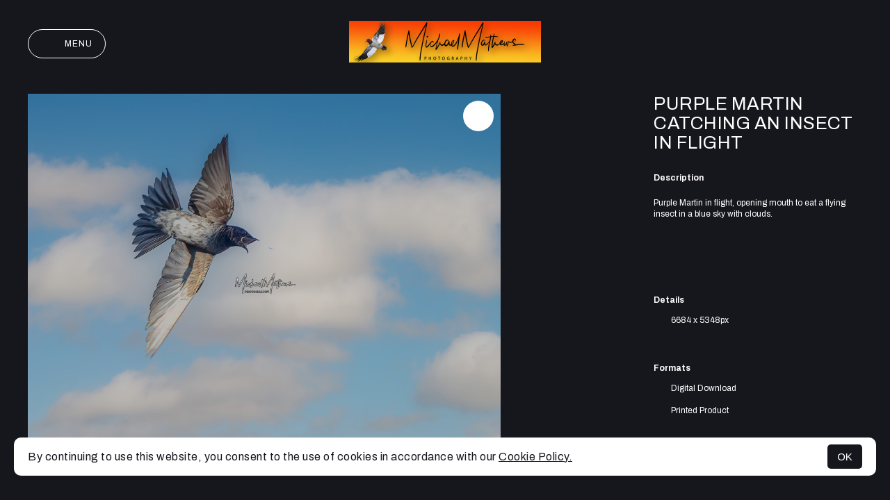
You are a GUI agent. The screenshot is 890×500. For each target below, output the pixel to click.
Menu (66, 43)
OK (844, 456)
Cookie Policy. (535, 456)
